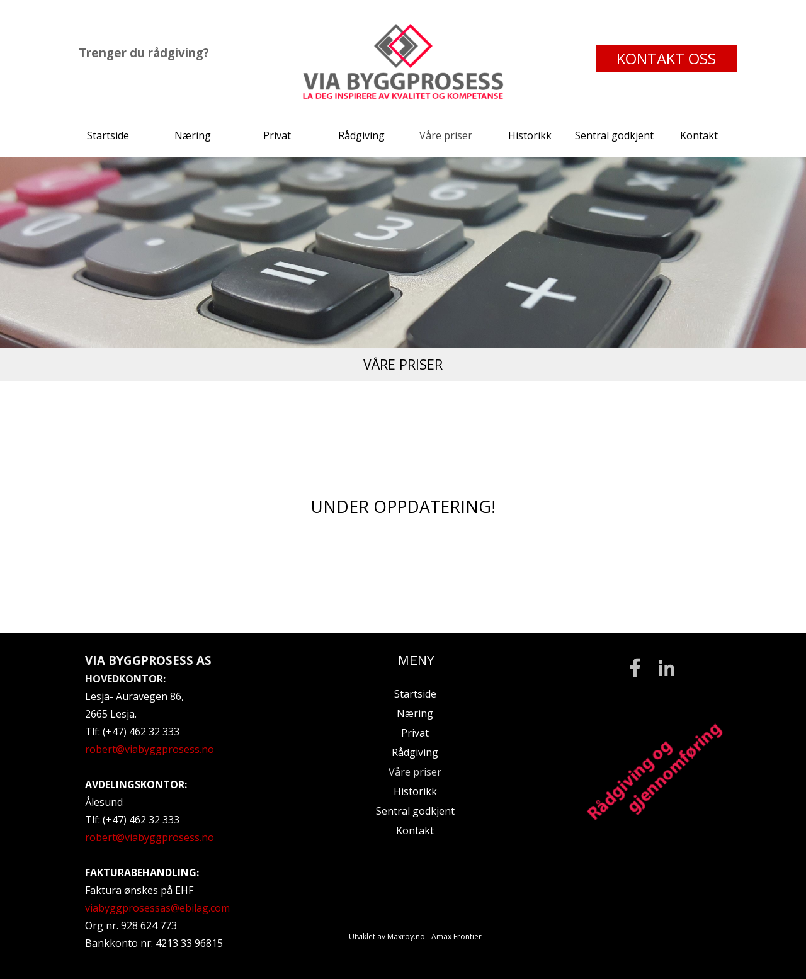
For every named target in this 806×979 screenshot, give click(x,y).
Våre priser (445, 135)
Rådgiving (361, 135)
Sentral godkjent (614, 135)
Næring (192, 135)
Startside (108, 135)
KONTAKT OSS (666, 58)
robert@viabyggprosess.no (149, 749)
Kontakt (699, 135)
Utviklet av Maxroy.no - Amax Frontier (415, 936)
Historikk (530, 135)
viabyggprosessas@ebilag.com (157, 908)
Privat (277, 135)
